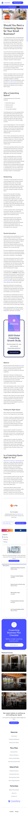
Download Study (14, 352)
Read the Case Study (14, 560)
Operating (6, 10)
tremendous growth (12, 81)
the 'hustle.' (21, 365)
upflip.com (19, 514)
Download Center (14, 722)
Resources (17, 3)
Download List (14, 645)
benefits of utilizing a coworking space (14, 460)
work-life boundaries (8, 280)
